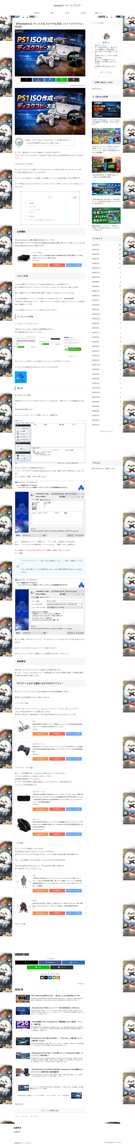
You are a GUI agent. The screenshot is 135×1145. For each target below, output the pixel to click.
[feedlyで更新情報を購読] (54, 977)
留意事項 (31, 216)
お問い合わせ (96, 89)
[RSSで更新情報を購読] (58, 977)
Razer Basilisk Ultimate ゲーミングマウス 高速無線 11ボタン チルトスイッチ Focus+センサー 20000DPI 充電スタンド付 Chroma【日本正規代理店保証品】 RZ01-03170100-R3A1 (58, 824)
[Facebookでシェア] (38, 80)
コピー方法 (32, 207)
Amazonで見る (40, 265)
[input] (106, 23)
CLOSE (74, 198)
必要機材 (31, 203)
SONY (26, 954)
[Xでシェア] (26, 80)
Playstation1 (18, 954)
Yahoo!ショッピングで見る (73, 265)
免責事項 (17, 1132)
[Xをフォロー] (46, 977)
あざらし (106, 42)
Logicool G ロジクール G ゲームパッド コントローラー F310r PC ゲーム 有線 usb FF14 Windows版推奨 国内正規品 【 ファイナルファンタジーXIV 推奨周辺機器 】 (58, 749)
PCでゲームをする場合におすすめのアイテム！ (43, 220)
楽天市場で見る (57, 265)
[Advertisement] (50, 937)
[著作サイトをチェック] (42, 977)
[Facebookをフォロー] (50, 977)
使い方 (32, 212)
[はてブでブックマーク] (50, 80)
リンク (17, 323)
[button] (73, 80)
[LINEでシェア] (62, 80)
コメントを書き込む (50, 1110)
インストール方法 (35, 209)
